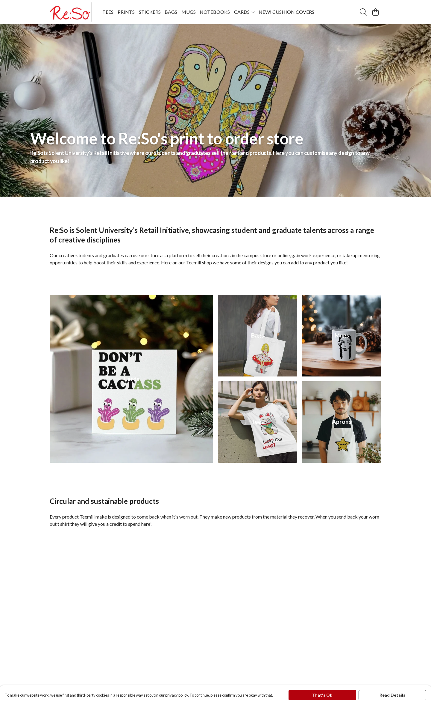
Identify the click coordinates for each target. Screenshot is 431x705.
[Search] (363, 12)
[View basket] (375, 12)
